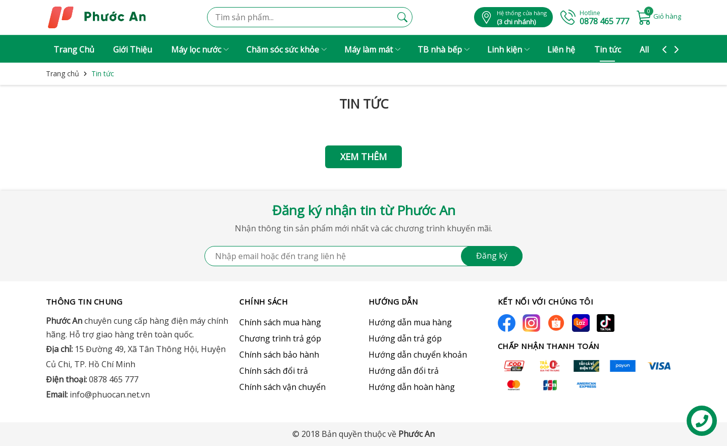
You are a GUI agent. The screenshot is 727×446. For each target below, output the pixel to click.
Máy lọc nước (200, 49)
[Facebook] (506, 323)
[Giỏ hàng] (659, 16)
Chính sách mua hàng (280, 322)
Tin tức (608, 49)
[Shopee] (556, 323)
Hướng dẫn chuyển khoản (418, 354)
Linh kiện (510, 49)
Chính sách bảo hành (279, 354)
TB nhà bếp (445, 49)
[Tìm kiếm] (402, 17)
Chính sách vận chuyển (282, 386)
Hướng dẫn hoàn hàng (412, 386)
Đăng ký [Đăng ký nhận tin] (491, 255)
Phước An (416, 433)
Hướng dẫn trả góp (405, 338)
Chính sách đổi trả (273, 370)
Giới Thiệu (132, 49)
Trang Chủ (74, 49)
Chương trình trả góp (280, 338)
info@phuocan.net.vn (110, 394)
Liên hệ (562, 49)
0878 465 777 (113, 379)
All (644, 49)
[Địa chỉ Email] (363, 256)
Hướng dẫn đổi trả (404, 370)
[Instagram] (531, 323)
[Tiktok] (605, 323)
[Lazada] (581, 323)
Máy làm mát (373, 49)
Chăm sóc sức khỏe (287, 49)
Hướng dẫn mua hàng (410, 322)
